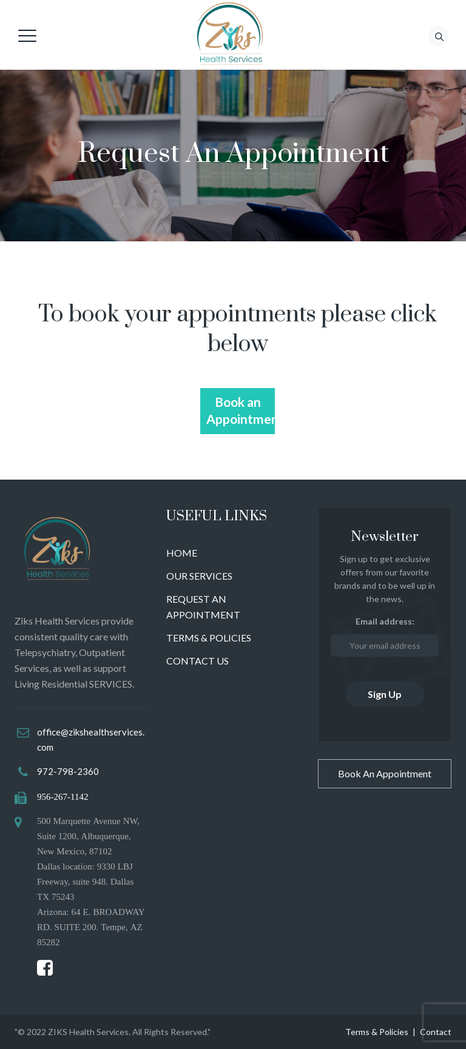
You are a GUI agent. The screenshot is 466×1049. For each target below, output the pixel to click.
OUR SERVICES (199, 575)
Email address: (385, 636)
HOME (181, 552)
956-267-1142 (62, 796)
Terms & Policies (376, 1032)
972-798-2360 (68, 771)
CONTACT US (197, 660)
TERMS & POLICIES (208, 637)
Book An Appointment (384, 773)
